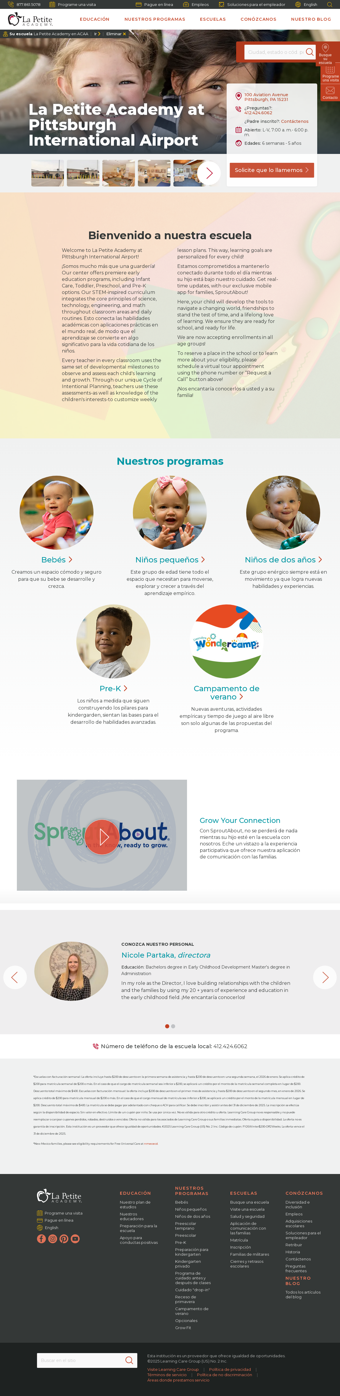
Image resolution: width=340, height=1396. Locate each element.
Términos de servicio (167, 1374)
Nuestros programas (155, 19)
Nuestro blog (311, 19)
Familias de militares (249, 1254)
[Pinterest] (63, 1238)
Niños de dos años (192, 1216)
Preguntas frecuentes (296, 1268)
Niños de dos (283, 559)
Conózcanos (258, 19)
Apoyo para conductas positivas (139, 1240)
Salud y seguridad (247, 1216)
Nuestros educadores (132, 1216)
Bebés (181, 1202)
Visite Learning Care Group (173, 1369)
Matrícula (239, 1240)
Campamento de (227, 693)
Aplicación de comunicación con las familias (248, 1228)
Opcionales (186, 1320)
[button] (167, 1026)
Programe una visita (72, 4)
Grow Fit (183, 1327)
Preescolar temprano (185, 1226)
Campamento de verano (192, 1311)
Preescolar (185, 1235)
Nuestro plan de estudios (135, 1204)
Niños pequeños (191, 1209)
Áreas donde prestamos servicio (178, 1380)
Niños (170, 559)
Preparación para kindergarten (191, 1252)
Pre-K (180, 1242)
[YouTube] (75, 1238)
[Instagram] (52, 1238)
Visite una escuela (247, 1209)
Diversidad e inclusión (298, 1204)
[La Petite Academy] (28, 19)
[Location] (279, 52)
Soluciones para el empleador (252, 4)
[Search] (314, 52)
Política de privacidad (230, 1369)
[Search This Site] (87, 1360)
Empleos (196, 4)
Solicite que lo (272, 170)
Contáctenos (295, 121)
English (306, 4)
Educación (95, 19)
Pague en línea (154, 4)
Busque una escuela (249, 1202)
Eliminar (114, 33)
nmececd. (151, 1143)
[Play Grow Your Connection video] (102, 837)
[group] (47, 173)
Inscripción (240, 1247)
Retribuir (294, 1244)
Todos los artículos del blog (303, 1294)
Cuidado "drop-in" (192, 1289)
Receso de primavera (185, 1299)
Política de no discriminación (224, 1374)
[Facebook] (41, 1238)
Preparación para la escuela (138, 1228)
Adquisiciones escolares (299, 1223)
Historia (293, 1251)
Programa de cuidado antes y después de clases (193, 1278)
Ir (95, 33)
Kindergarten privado (188, 1263)
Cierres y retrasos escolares (246, 1263)
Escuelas (213, 19)
